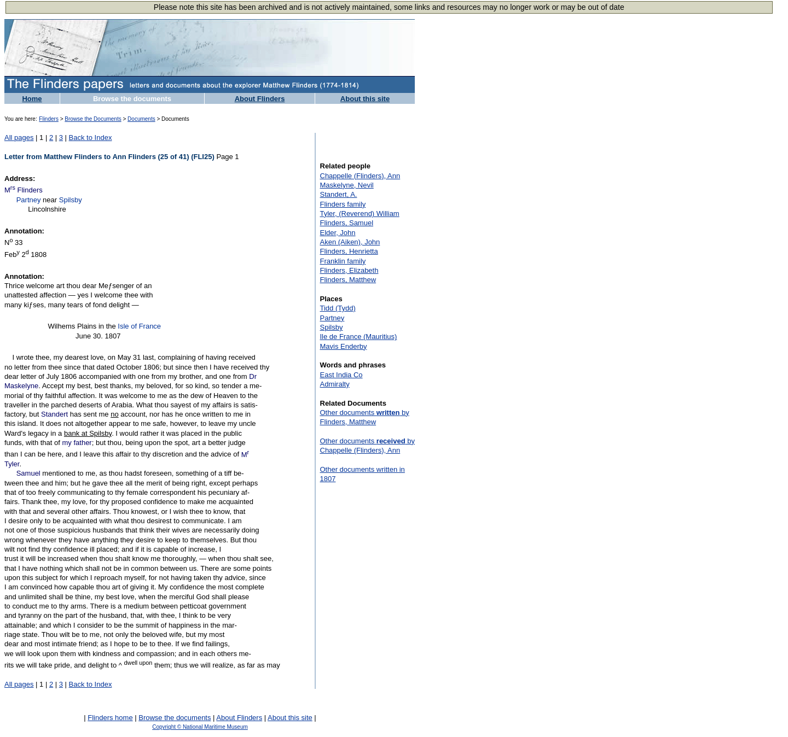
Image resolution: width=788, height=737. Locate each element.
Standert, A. (338, 194)
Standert (54, 414)
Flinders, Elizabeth (349, 270)
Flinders (49, 119)
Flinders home (110, 717)
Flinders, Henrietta (349, 251)
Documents (141, 119)
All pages (18, 137)
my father (77, 442)
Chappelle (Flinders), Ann (360, 176)
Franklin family (343, 261)
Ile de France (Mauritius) (358, 336)
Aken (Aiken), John (350, 242)
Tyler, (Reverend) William (359, 213)
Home (32, 99)
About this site (365, 99)
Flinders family (343, 204)
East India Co (341, 375)
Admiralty (335, 384)
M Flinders (23, 190)
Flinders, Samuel (347, 223)
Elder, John (338, 233)
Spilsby (70, 200)
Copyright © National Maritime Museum (200, 727)
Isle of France (139, 326)
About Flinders (260, 99)
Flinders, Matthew (348, 280)
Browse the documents (132, 99)
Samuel (28, 473)
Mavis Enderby (343, 346)
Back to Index (90, 137)
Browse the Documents (93, 119)
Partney (28, 200)
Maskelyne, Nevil (347, 185)
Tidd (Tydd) (338, 308)
